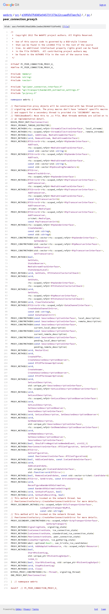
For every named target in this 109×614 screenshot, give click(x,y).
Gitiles (18, 609)
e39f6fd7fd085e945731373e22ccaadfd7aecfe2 (51, 15)
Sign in (102, 4)
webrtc (7, 15)
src (17, 15)
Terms (35, 609)
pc (88, 15)
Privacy (26, 609)
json (103, 609)
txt (96, 609)
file (66, 26)
